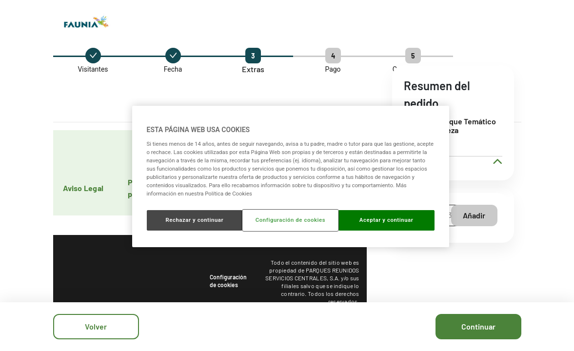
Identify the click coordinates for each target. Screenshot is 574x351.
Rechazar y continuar (194, 219)
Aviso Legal (83, 188)
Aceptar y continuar (386, 219)
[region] (290, 176)
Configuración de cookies (228, 280)
